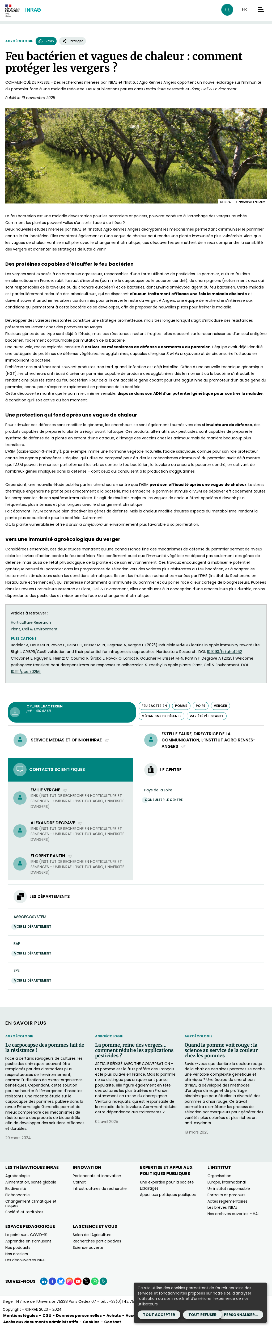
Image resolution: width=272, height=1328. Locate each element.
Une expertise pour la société (167, 1182)
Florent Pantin (52, 856)
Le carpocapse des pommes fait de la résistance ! (44, 1047)
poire (201, 705)
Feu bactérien (154, 705)
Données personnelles (79, 1315)
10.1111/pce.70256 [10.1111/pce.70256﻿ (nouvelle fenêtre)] (26, 671)
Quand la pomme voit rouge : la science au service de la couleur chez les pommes (221, 1050)
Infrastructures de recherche (100, 1188)
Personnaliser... (241, 1314)
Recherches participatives (97, 1241)
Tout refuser (202, 1314)
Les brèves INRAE (222, 1207)
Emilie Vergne (49, 790)
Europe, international (226, 1182)
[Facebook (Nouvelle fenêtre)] (52, 1281)
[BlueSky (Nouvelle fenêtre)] (61, 1281)
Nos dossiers (16, 1254)
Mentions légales (20, 1315)
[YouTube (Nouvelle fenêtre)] (78, 1281)
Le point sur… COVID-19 (26, 1234)
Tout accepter (159, 1314)
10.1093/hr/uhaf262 (224, 651)
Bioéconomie (17, 1195)
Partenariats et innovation (97, 1175)
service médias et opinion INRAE (70, 740)
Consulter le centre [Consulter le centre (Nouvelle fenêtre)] (165, 799)
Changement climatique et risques (31, 1203)
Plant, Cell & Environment (34, 629)
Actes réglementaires (227, 1201)
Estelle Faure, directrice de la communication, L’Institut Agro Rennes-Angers (209, 740)
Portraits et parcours (226, 1195)
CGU (46, 1315)
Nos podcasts (17, 1247)
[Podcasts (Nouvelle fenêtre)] (103, 1281)
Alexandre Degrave (57, 823)
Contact (112, 1322)
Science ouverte (88, 1247)
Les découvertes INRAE (25, 1260)
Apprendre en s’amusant (28, 1241)
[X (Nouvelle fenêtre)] (86, 1281)
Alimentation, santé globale (30, 1182)
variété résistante (207, 716)
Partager (72, 41)
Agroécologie (19, 41)
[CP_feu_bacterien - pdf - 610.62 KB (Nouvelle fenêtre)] (72, 712)
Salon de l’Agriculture (92, 1234)
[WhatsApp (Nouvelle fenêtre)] (95, 1281)
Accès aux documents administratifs (40, 1322)
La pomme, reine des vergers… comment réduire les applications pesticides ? (134, 1050)
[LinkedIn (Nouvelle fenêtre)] (44, 1281)
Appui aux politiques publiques (168, 1194)
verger (220, 705)
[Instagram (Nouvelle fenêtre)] (69, 1281)
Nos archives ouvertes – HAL (233, 1213)
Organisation (219, 1175)
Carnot (79, 1182)
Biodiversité (15, 1188)
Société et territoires (24, 1212)
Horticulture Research (31, 622)
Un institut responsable (228, 1188)
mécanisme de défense (161, 716)
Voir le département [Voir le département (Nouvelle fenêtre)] (34, 926)
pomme (181, 705)
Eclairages (149, 1188)
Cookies (91, 1322)
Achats (114, 1315)
